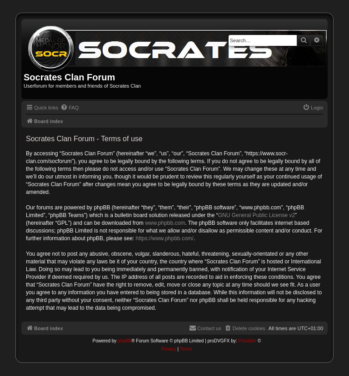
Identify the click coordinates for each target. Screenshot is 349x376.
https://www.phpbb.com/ (164, 238)
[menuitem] (69, 107)
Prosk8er (247, 340)
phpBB (124, 340)
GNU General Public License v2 (256, 215)
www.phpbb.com (165, 223)
